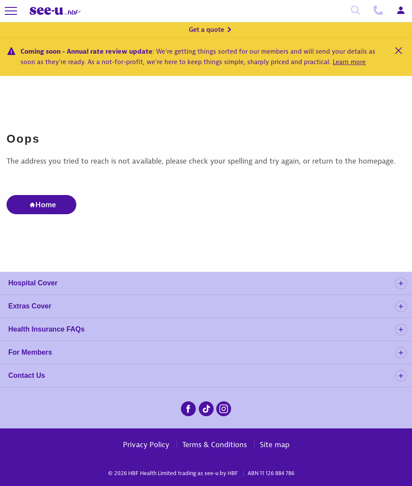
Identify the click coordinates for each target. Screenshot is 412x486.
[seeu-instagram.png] (223, 407)
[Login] (401, 11)
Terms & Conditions (214, 444)
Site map (274, 444)
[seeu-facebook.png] (188, 407)
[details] (400, 283)
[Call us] (378, 11)
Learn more (349, 62)
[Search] (355, 11)
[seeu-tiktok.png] (206, 407)
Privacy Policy (146, 444)
